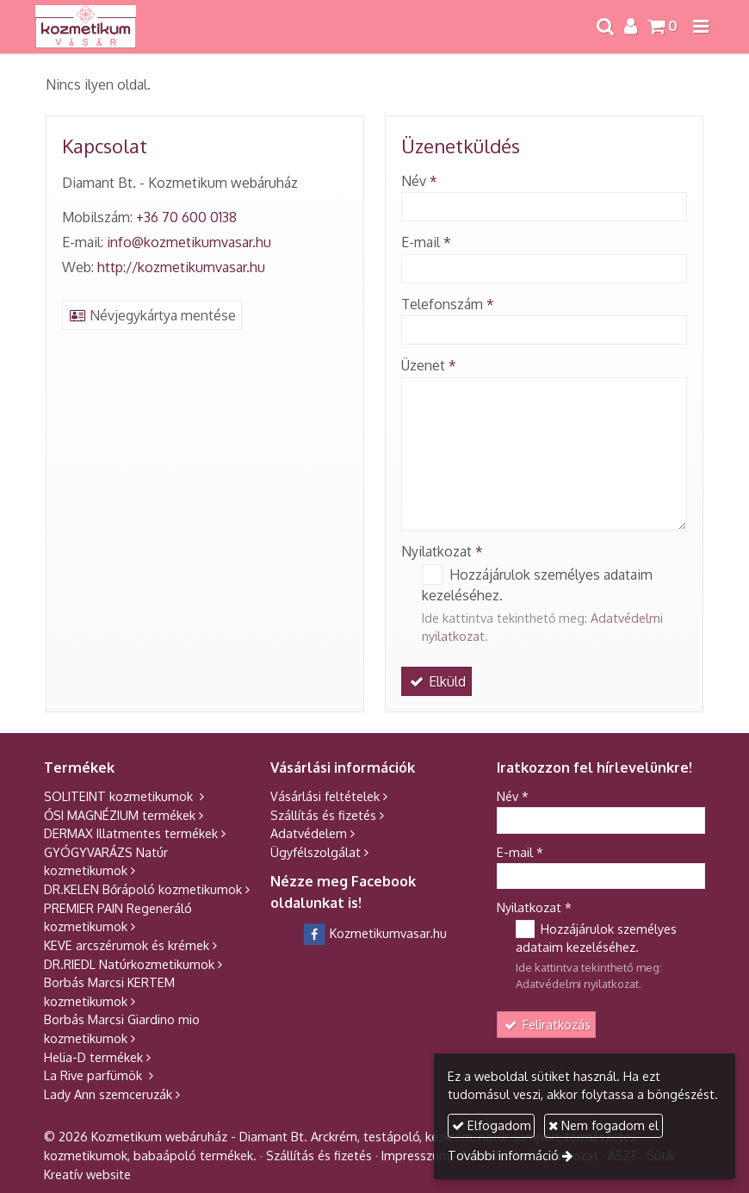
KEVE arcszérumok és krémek (126, 945)
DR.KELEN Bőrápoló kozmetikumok (143, 889)
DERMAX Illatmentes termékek (131, 833)
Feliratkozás (547, 1024)
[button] (701, 26)
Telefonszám (447, 304)
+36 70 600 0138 (186, 217)
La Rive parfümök (94, 1075)
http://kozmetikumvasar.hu (181, 267)
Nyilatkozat (442, 551)
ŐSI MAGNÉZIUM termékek (119, 815)
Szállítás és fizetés (323, 815)
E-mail (426, 242)
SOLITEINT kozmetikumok (120, 796)
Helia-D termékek (93, 1057)
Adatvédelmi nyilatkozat (577, 984)
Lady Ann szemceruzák (108, 1094)
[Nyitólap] (85, 26)
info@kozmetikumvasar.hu (189, 242)
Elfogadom (491, 1125)
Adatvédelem (308, 833)
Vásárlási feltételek (325, 796)
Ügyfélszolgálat (315, 852)
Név (419, 181)
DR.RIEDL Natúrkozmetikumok (129, 964)
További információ (503, 1155)
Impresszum (415, 1155)
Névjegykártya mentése (152, 315)
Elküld (436, 681)
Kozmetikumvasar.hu (375, 933)
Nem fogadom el (603, 1125)
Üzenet (428, 365)
